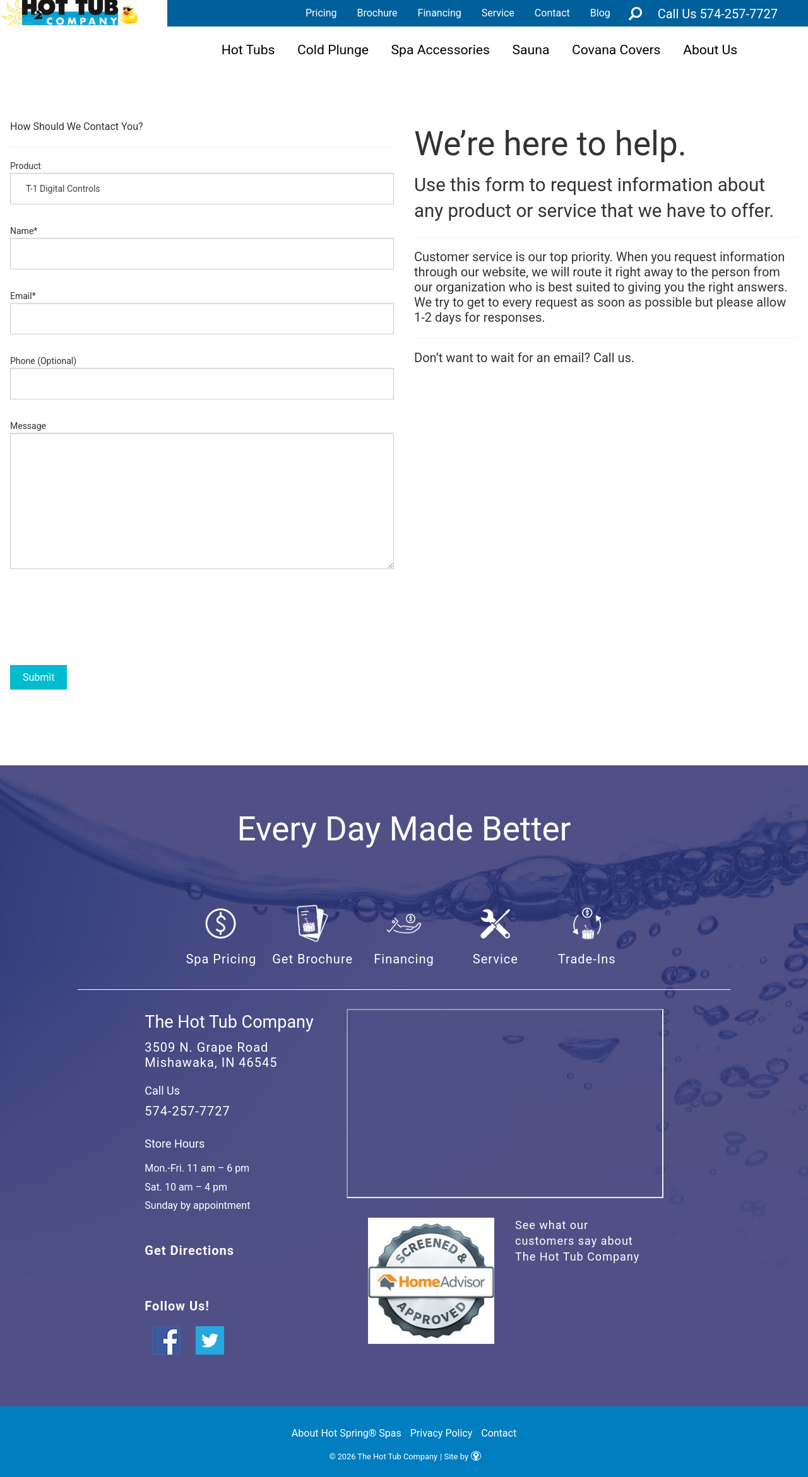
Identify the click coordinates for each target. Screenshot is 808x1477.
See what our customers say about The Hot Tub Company (577, 1240)
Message (28, 426)
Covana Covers (616, 49)
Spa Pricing (221, 959)
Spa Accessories (440, 49)
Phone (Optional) (43, 361)
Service (498, 13)
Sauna (531, 49)
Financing (439, 13)
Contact (552, 13)
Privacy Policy (441, 1433)
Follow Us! (177, 1306)
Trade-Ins (587, 959)
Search (635, 13)
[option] (202, 735)
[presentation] (106, 613)
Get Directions (189, 1250)
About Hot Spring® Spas (346, 1433)
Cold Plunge (333, 49)
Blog (600, 13)
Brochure (377, 13)
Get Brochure (312, 959)
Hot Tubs (248, 49)
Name (23, 231)
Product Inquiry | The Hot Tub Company (69, 12)
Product (25, 166)
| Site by (460, 1456)
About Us (710, 49)
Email (23, 296)
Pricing (321, 13)
